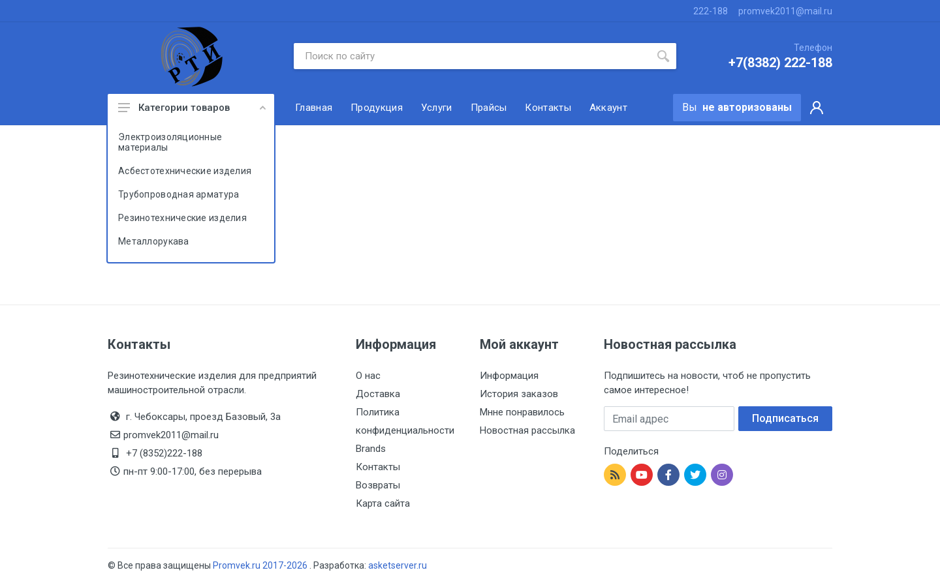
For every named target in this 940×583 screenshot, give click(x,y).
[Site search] (472, 56)
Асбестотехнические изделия (184, 171)
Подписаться (785, 418)
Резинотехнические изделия (182, 218)
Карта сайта (383, 503)
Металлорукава (153, 241)
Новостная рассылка (527, 430)
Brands (371, 449)
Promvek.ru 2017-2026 (261, 565)
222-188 (710, 11)
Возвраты (378, 485)
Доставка (378, 394)
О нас (368, 375)
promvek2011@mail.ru (785, 11)
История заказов (519, 394)
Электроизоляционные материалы (170, 142)
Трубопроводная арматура (178, 194)
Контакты (378, 467)
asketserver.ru (397, 565)
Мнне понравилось (522, 412)
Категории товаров (192, 107)
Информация (509, 375)
